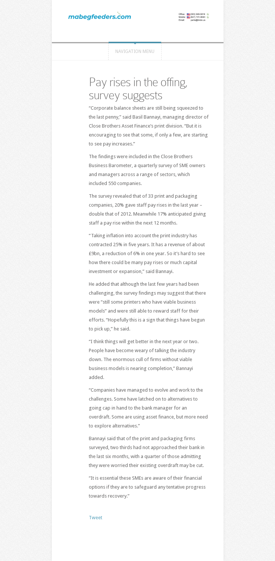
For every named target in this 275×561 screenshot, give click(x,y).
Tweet (95, 517)
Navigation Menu (134, 51)
